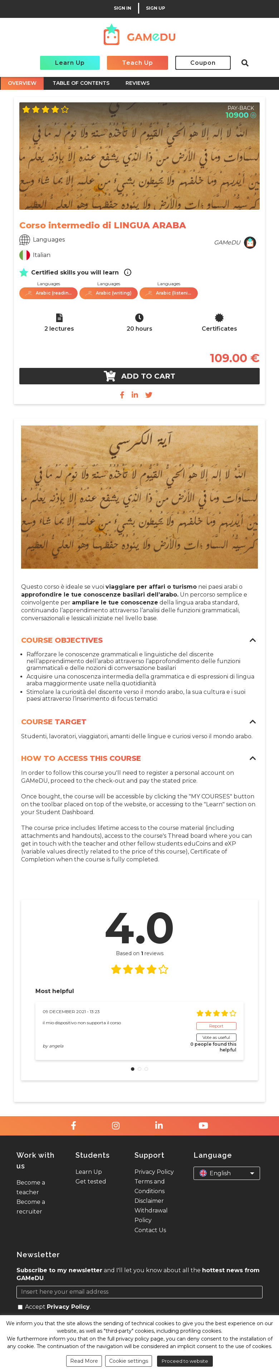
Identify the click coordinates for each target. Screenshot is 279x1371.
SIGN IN (122, 8)
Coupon (203, 62)
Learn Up (70, 62)
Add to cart (139, 376)
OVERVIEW (22, 83)
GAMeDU (227, 242)
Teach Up (137, 62)
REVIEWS (138, 83)
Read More (84, 1361)
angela (56, 1046)
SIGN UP (155, 8)
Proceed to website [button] (185, 1361)
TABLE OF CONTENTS (81, 83)
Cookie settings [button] (128, 1361)
